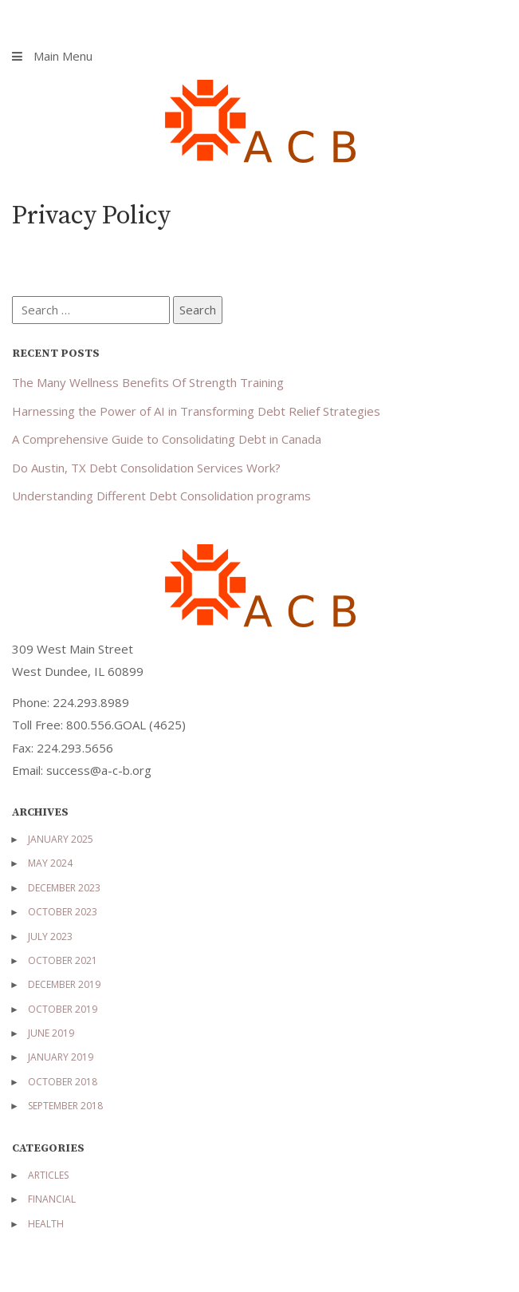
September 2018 (65, 1105)
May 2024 (50, 863)
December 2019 (64, 984)
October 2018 (62, 1082)
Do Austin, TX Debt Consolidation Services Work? (146, 468)
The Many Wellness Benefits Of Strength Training (148, 382)
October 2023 (62, 912)
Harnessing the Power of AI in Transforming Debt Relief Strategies (196, 411)
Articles (48, 1175)
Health (46, 1224)
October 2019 (62, 1009)
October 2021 (62, 960)
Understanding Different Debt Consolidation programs (161, 496)
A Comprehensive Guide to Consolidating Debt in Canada (166, 439)
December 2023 (64, 888)
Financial (52, 1199)
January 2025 (60, 839)
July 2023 (50, 936)
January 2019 (60, 1057)
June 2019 (51, 1033)
